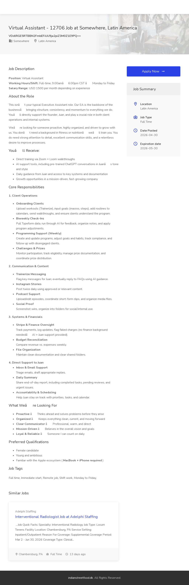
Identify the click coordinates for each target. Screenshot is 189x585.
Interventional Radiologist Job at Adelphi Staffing (56, 516)
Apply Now (153, 71)
